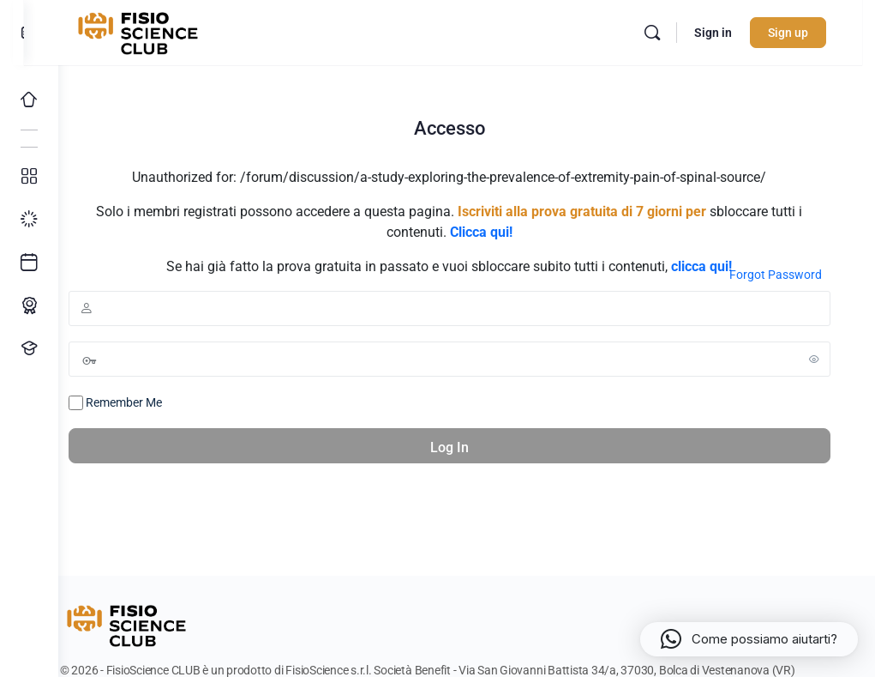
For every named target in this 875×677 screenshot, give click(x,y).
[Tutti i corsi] (29, 176)
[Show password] (814, 359)
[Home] (29, 99)
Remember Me (149, 403)
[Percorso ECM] (29, 305)
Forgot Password (775, 274)
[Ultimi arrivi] (29, 262)
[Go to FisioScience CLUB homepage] (174, 31)
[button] (749, 639)
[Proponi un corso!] (29, 348)
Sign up (801, 32)
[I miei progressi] (29, 219)
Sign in (726, 32)
